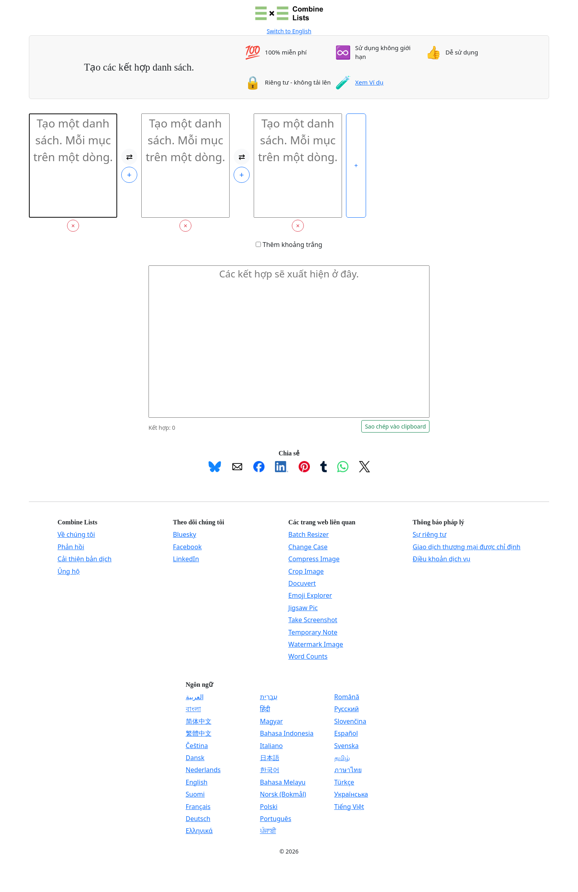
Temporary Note (312, 632)
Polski (269, 806)
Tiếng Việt (349, 806)
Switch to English (289, 31)
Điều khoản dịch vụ (441, 558)
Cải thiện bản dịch (84, 558)
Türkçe (344, 782)
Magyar (271, 721)
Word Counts (308, 656)
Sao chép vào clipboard (395, 426)
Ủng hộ (68, 571)
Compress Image (314, 558)
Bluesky (184, 534)
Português (275, 818)
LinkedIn (186, 558)
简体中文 (199, 721)
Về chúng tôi (76, 534)
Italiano (271, 745)
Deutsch (198, 818)
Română (346, 696)
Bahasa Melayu (283, 782)
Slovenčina (350, 721)
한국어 (269, 769)
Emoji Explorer (310, 595)
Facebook (187, 546)
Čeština (197, 745)
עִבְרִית (268, 696)
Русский (346, 708)
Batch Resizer (308, 534)
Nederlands (203, 769)
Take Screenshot (312, 619)
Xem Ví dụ (369, 82)
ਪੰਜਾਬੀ (268, 830)
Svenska (346, 745)
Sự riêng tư (429, 534)
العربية (195, 696)
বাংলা (193, 708)
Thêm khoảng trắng (289, 244)
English (197, 782)
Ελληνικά (199, 830)
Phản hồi (70, 546)
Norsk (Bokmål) (283, 794)
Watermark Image (315, 644)
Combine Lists (77, 522)
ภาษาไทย (348, 769)
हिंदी (265, 708)
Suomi (195, 794)
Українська (351, 794)
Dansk (195, 757)
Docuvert (301, 583)
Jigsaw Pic (302, 607)
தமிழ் (342, 757)
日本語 (269, 757)
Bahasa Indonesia (287, 733)
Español (346, 733)
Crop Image (306, 571)
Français (198, 806)
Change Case (308, 546)
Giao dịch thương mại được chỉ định (467, 546)
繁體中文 (199, 733)
